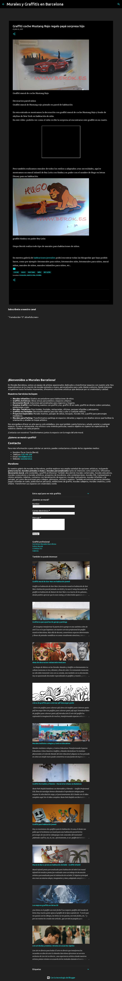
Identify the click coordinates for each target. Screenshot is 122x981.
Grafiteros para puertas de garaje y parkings (49, 622)
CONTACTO (37, 549)
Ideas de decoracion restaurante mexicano (49, 662)
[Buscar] (118, 4)
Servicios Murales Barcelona (44, 544)
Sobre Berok (37, 546)
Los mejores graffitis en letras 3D (45, 905)
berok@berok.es (25, 457)
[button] (14, 34)
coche (16, 272)
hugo (23, 272)
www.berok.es (26, 459)
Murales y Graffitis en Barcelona (35, 4)
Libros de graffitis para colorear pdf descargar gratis (53, 703)
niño (39, 272)
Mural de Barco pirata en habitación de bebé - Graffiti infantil (56, 865)
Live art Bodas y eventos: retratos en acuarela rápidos (53, 946)
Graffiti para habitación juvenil (44, 824)
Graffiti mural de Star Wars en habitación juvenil (51, 581)
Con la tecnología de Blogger (61, 978)
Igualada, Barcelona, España (30, 275)
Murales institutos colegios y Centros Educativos (51, 743)
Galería (35, 551)
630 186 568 (26, 454)
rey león (47, 272)
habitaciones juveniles (44, 258)
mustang (31, 272)
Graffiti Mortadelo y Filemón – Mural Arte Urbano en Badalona (56, 784)
